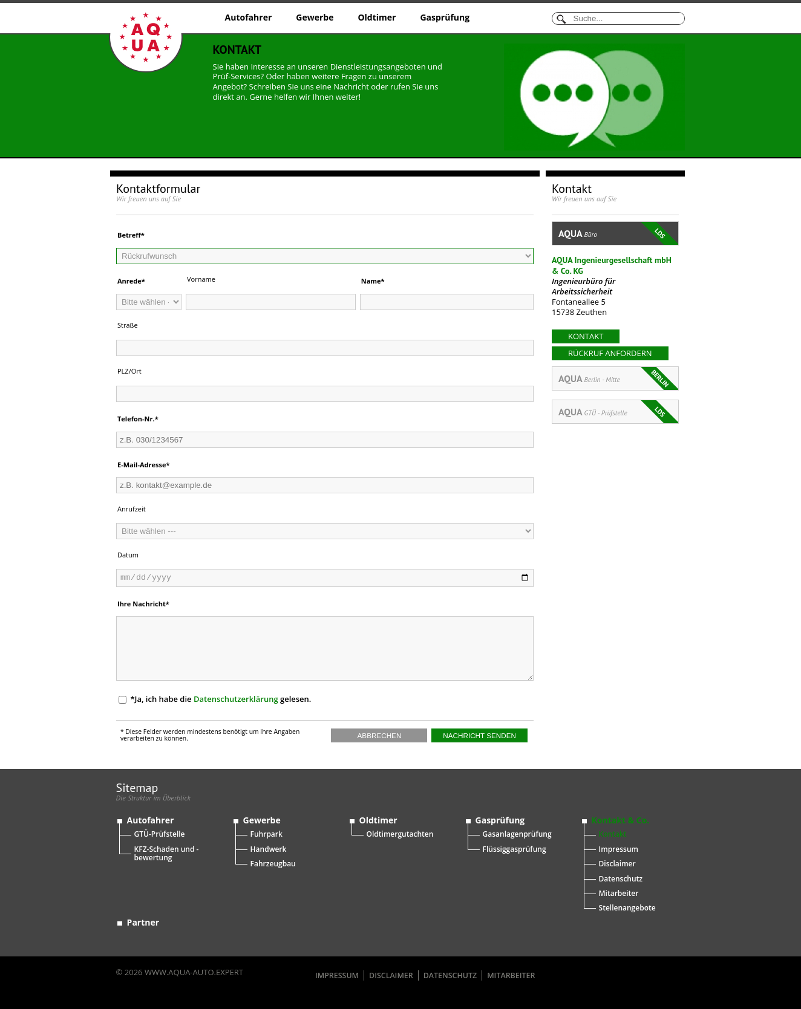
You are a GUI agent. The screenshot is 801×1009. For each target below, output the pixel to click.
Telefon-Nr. (136, 418)
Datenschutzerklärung (236, 698)
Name (371, 280)
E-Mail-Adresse (141, 464)
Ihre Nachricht (141, 603)
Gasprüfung (444, 17)
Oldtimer (377, 17)
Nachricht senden (479, 735)
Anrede (129, 280)
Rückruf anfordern (610, 353)
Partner (143, 922)
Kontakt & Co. (621, 820)
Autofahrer (248, 17)
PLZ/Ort (129, 371)
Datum (128, 554)
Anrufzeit (131, 508)
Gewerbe (314, 17)
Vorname (201, 279)
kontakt (585, 336)
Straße (127, 325)
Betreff (129, 235)
